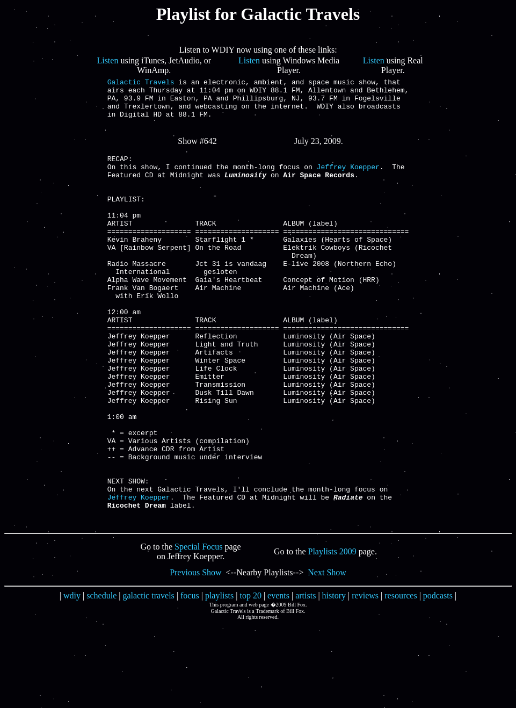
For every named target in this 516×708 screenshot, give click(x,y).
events (278, 679)
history (334, 679)
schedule (101, 679)
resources (400, 679)
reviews (365, 679)
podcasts (438, 679)
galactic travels (148, 679)
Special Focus (198, 630)
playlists (219, 679)
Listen (107, 60)
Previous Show (195, 656)
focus (189, 679)
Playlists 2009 (332, 635)
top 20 (250, 679)
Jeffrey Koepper (348, 181)
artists (305, 679)
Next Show (327, 656)
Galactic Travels (141, 83)
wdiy (72, 679)
